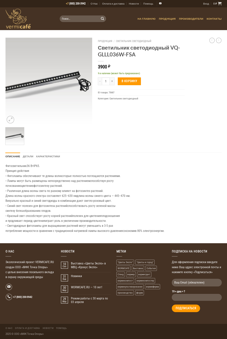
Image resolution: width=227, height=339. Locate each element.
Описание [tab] (12, 156)
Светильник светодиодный (133, 41)
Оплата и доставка (113, 3)
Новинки (76, 276)
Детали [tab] (28, 156)
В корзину (129, 81)
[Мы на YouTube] (160, 3)
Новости (134, 3)
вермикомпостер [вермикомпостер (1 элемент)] (145, 280)
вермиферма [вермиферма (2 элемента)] (152, 286)
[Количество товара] (106, 81)
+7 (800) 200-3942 (22, 296)
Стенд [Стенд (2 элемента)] (121, 274)
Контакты (214, 18)
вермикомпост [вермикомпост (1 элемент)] (125, 280)
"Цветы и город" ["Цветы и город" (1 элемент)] (145, 262)
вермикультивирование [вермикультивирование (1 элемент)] (130, 286)
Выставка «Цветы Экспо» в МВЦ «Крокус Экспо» (88, 265)
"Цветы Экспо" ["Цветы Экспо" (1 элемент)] (125, 262)
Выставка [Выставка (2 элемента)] (138, 268)
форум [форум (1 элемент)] (139, 292)
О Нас (94, 3)
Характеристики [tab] (48, 156)
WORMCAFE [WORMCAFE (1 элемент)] (123, 268)
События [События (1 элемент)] (151, 268)
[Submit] (102, 19)
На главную (147, 18)
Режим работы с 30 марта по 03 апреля (89, 300)
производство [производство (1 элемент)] (125, 292)
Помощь (148, 3)
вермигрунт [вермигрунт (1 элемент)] (144, 274)
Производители (191, 18)
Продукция (167, 18)
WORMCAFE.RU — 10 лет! (86, 287)
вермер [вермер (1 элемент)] (131, 274)
